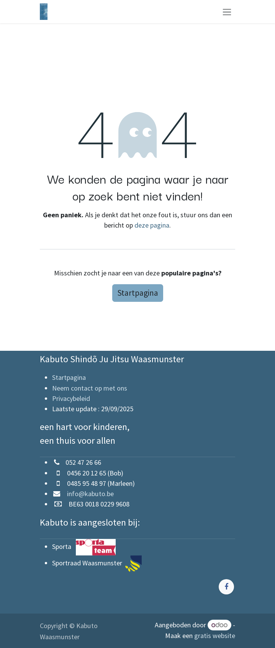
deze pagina (151, 225)
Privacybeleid (71, 398)
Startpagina (137, 293)
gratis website (214, 635)
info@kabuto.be (87, 493)
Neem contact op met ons (89, 388)
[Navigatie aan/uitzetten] (227, 11)
